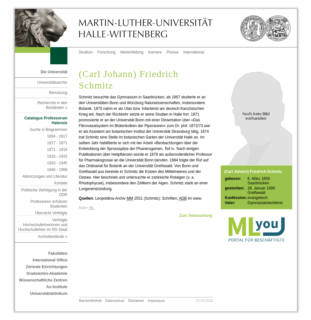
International (193, 52)
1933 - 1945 (57, 163)
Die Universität (54, 72)
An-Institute (56, 287)
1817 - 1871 (57, 143)
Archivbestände (52, 236)
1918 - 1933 (57, 156)
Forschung (106, 52)
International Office (49, 260)
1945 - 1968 (57, 169)
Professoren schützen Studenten (49, 204)
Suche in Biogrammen (48, 129)
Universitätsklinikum (48, 293)
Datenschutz (114, 300)
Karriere (155, 52)
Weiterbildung (131, 52)
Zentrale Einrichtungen (46, 267)
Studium (86, 52)
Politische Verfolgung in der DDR (44, 192)
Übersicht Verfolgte (51, 213)
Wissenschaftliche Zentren (43, 280)
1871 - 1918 (57, 149)
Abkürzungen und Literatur (44, 176)
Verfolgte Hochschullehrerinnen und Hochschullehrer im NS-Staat (42, 225)
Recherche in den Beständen (52, 105)
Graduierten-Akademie (46, 273)
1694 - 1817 (57, 136)
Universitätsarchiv (52, 82)
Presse (172, 52)
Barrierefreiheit (90, 300)
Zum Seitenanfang (195, 215)
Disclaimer (136, 300)
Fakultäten (57, 253)
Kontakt (60, 183)
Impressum (156, 300)
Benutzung (58, 92)
